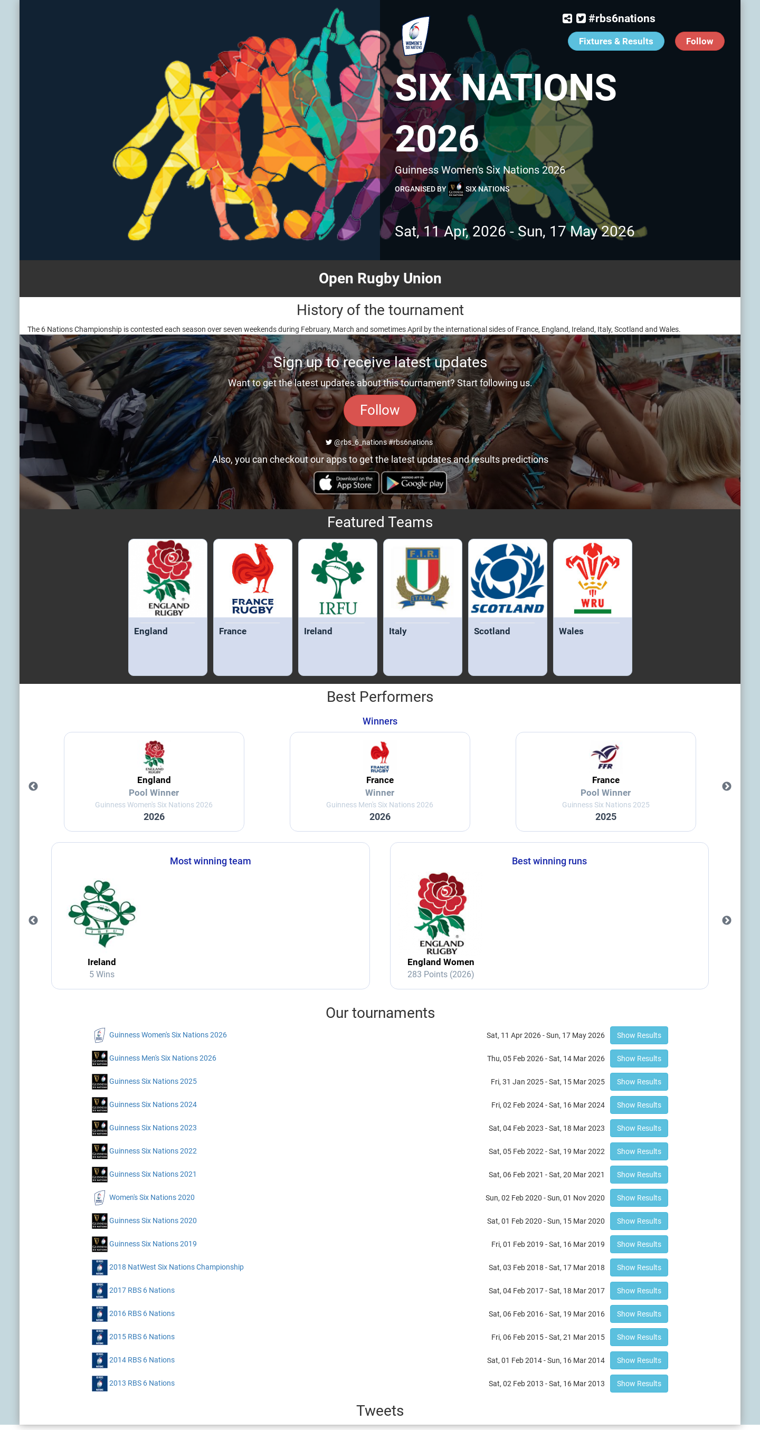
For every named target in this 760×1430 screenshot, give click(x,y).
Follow (700, 41)
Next (726, 786)
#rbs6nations (622, 18)
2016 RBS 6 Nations (142, 1313)
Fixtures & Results (616, 41)
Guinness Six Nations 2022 (153, 1151)
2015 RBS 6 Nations (142, 1336)
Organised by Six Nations (452, 189)
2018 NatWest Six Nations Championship (176, 1267)
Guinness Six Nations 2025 (153, 1081)
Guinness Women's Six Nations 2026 (168, 1035)
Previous (33, 786)
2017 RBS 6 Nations (142, 1290)
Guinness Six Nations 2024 (153, 1104)
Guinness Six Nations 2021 (153, 1174)
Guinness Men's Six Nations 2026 (162, 1058)
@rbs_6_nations (356, 442)
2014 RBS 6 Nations (142, 1360)
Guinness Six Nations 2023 (153, 1127)
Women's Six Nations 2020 (152, 1197)
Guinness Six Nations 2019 (153, 1244)
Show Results (639, 1035)
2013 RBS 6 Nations (142, 1383)
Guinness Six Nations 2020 (153, 1220)
